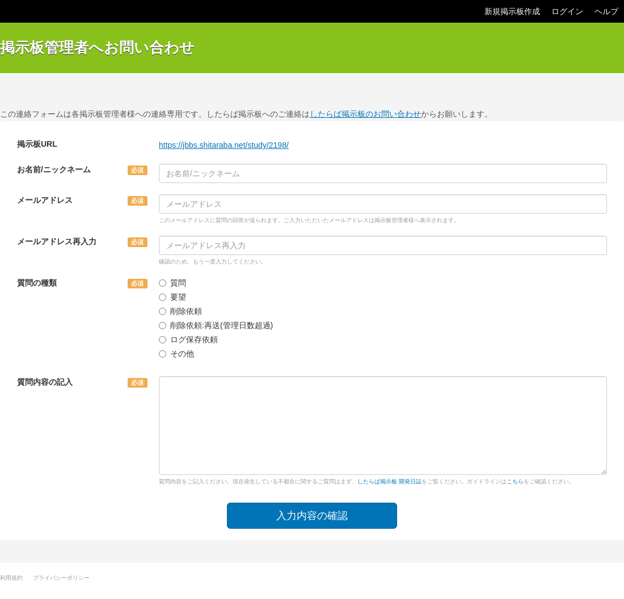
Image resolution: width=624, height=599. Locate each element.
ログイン (567, 11)
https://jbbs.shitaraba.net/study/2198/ (224, 145)
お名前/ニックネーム (54, 169)
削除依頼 (180, 311)
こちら (515, 481)
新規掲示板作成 (512, 11)
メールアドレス (45, 200)
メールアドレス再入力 (56, 241)
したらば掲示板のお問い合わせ (365, 113)
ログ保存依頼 (188, 339)
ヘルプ (606, 11)
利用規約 (11, 578)
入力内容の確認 (312, 515)
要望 (172, 296)
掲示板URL (37, 143)
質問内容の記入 (45, 381)
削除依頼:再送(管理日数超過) (216, 325)
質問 (172, 282)
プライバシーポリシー (61, 578)
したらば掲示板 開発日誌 (389, 481)
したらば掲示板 (34, 11)
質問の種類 (37, 282)
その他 (176, 353)
